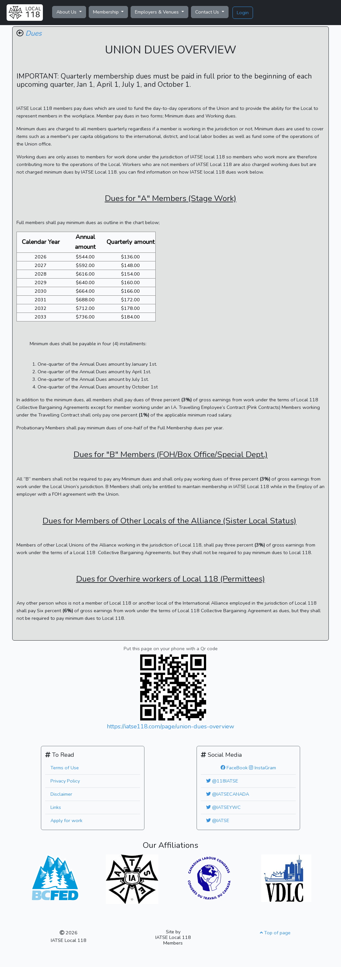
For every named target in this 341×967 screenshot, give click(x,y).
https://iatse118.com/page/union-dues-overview (170, 726)
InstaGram (262, 767)
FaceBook (234, 767)
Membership (106, 12)
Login (243, 12)
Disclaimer (61, 794)
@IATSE (217, 820)
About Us (67, 12)
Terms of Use (64, 767)
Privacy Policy (65, 781)
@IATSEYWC (223, 807)
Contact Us (207, 12)
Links (55, 807)
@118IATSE (222, 781)
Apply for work (66, 820)
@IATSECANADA (227, 794)
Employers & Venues (157, 12)
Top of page (275, 932)
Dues (33, 33)
